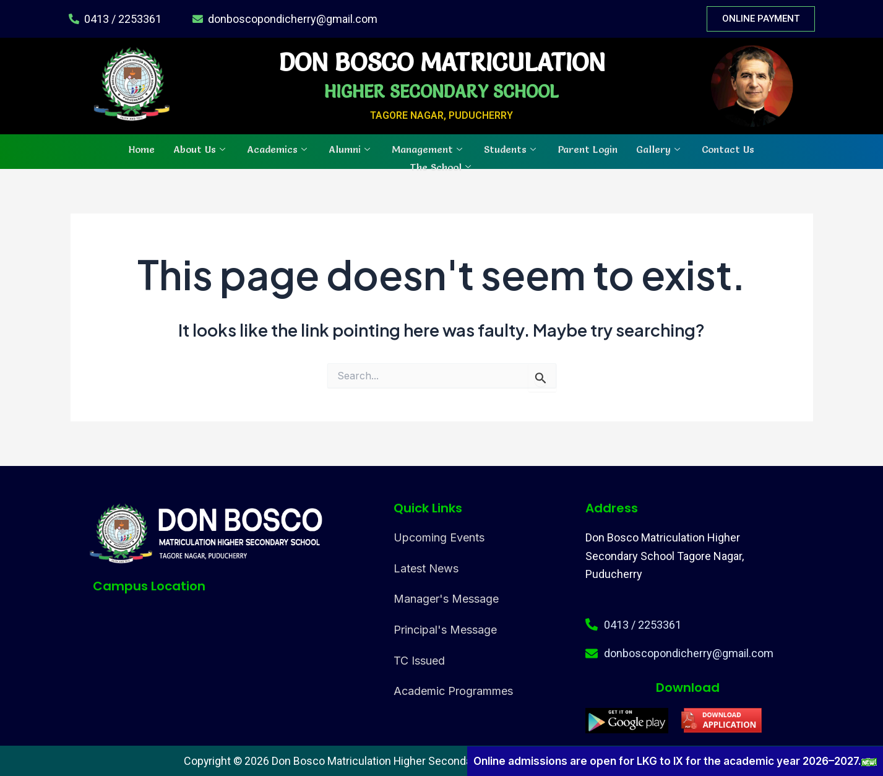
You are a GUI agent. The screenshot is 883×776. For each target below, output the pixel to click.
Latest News (426, 568)
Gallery (659, 148)
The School (442, 165)
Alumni (351, 148)
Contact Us (728, 148)
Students (511, 148)
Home (142, 148)
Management (428, 148)
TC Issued (419, 660)
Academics (278, 148)
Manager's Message (446, 598)
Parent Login (588, 148)
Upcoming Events (439, 537)
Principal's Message (445, 629)
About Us (200, 148)
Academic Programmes (453, 690)
